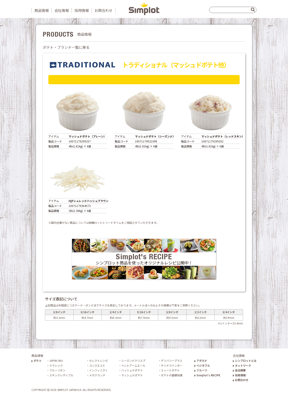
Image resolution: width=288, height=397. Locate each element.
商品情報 (41, 10)
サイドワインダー (171, 365)
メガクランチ (97, 375)
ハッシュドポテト (132, 370)
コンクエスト (97, 365)
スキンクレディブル (61, 375)
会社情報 (61, 10)
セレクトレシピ (98, 360)
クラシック (56, 365)
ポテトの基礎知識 (171, 375)
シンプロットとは (244, 360)
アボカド (200, 360)
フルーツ (200, 370)
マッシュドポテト (132, 375)
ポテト (37, 360)
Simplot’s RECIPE (207, 375)
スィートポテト (170, 370)
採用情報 (81, 10)
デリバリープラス (171, 360)
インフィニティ (98, 370)
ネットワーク (242, 365)
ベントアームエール (133, 365)
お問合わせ (103, 10)
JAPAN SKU (56, 360)
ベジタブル (202, 365)
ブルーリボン (57, 370)
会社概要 (239, 370)
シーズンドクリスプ (133, 360)
